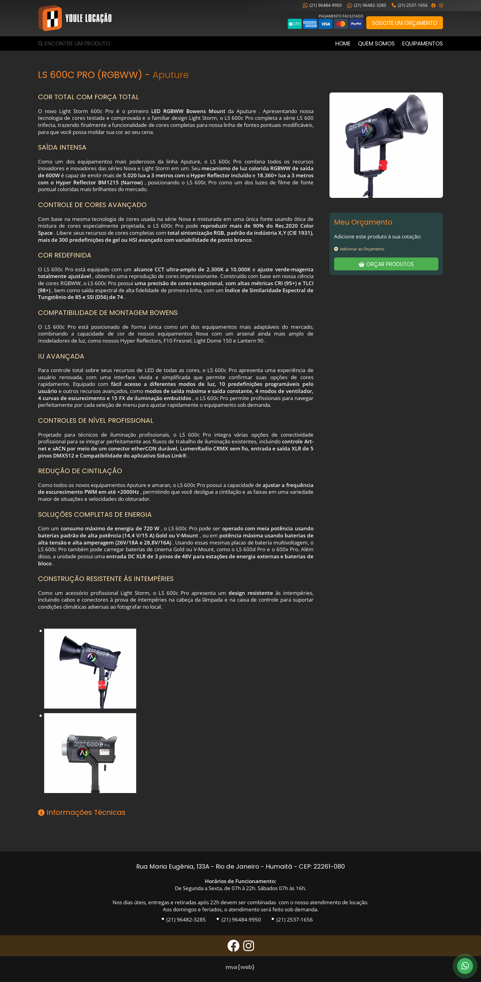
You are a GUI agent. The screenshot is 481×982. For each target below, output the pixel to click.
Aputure (170, 74)
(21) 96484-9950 (322, 5)
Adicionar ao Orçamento (359, 249)
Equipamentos (422, 43)
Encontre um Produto (77, 43)
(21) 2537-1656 (410, 5)
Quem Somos (376, 43)
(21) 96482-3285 (366, 5)
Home (343, 43)
